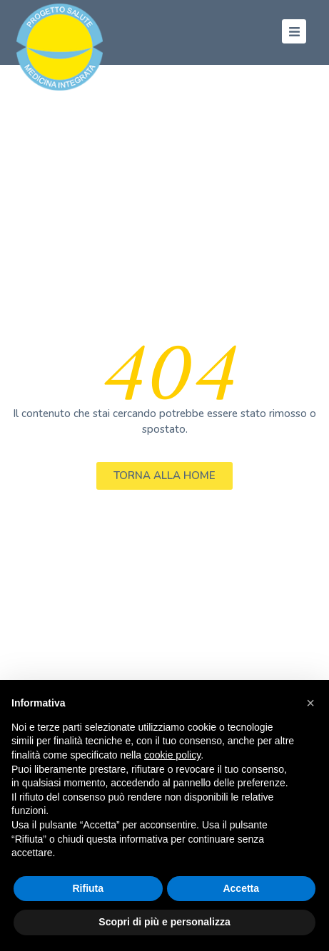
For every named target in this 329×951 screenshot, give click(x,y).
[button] (310, 703)
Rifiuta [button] (87, 888)
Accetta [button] (241, 888)
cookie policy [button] (172, 755)
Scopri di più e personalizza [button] (164, 921)
